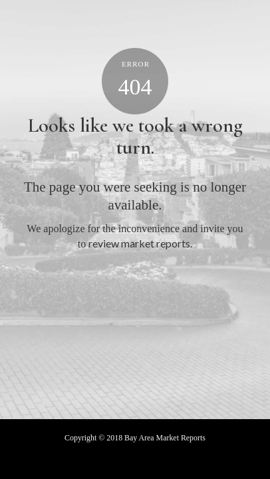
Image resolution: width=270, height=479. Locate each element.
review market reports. (140, 243)
